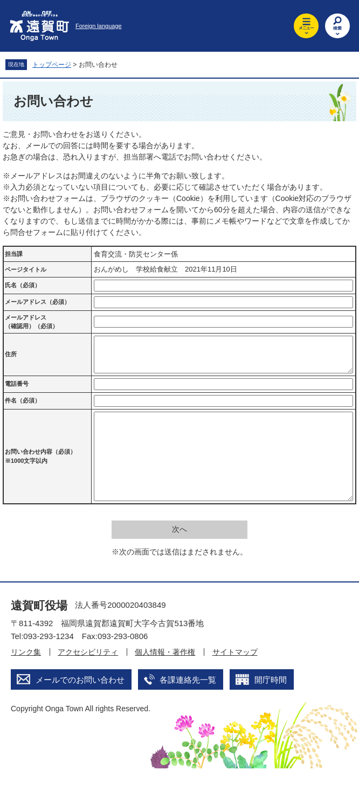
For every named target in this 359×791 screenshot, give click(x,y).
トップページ (51, 64)
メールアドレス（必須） (37, 302)
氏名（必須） (22, 285)
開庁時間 (270, 702)
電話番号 (17, 390)
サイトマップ (235, 674)
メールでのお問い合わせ (80, 702)
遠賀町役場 (39, 628)
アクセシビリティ (88, 674)
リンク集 (26, 674)
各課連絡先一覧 (188, 702)
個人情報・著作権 (165, 674)
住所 (11, 357)
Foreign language (98, 26)
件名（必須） (22, 407)
